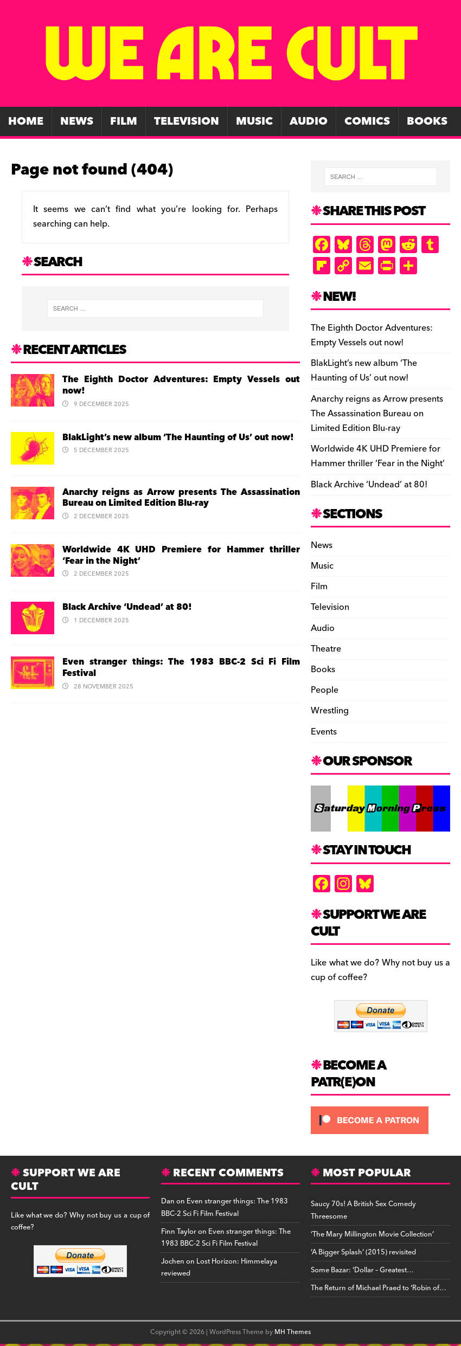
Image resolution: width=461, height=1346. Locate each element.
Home (25, 121)
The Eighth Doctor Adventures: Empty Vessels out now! (181, 385)
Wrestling (330, 710)
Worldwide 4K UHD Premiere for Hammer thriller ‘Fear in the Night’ (181, 555)
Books (427, 121)
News (76, 121)
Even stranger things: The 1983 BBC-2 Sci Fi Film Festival (181, 667)
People (324, 690)
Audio (309, 121)
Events (324, 731)
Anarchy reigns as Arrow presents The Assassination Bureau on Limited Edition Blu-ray (181, 498)
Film (123, 121)
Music (254, 121)
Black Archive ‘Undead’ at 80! (127, 607)
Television (186, 121)
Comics (367, 121)
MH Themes (292, 1332)
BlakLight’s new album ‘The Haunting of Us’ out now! (178, 437)
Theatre (326, 648)
